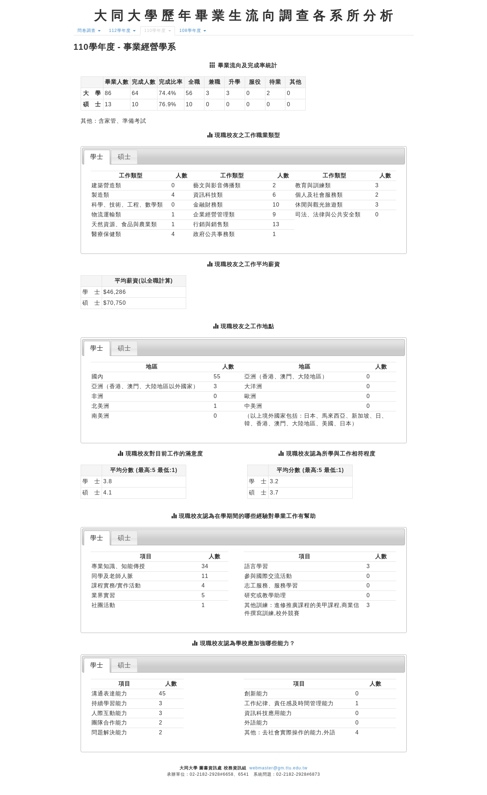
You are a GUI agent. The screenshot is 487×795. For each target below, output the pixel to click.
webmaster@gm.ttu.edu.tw (278, 768)
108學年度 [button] (193, 30)
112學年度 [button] (122, 30)
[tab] (97, 157)
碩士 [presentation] (124, 156)
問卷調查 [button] (89, 30)
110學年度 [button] (157, 30)
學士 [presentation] (96, 156)
